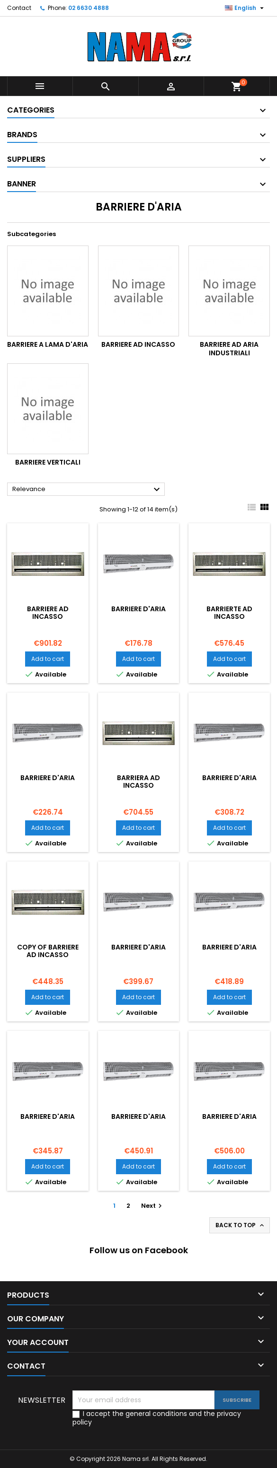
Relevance (87, 489)
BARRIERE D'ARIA (138, 609)
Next (152, 1205)
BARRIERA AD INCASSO (138, 781)
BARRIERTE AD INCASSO (229, 612)
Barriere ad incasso (138, 344)
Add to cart (47, 659)
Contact (19, 8)
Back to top (240, 1225)
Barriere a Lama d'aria (47, 344)
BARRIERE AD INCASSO (48, 612)
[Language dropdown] (245, 8)
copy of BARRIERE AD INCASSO (48, 950)
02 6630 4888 (88, 8)
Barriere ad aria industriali (229, 349)
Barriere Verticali (47, 462)
